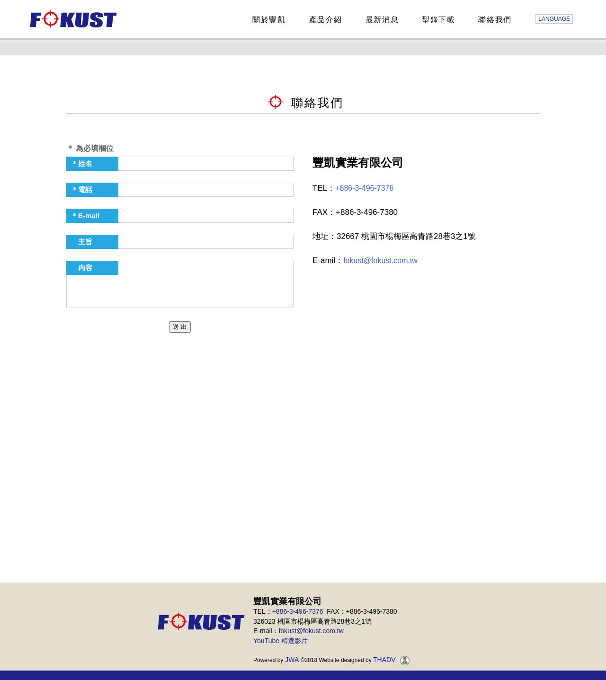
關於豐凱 (267, 20)
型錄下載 (437, 20)
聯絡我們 (493, 20)
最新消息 (381, 20)
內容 (81, 268)
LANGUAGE (554, 19)
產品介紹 (324, 20)
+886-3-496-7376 (364, 188)
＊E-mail (85, 216)
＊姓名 (81, 163)
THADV (384, 659)
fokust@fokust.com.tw (380, 260)
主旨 (81, 242)
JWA (291, 659)
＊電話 (81, 189)
